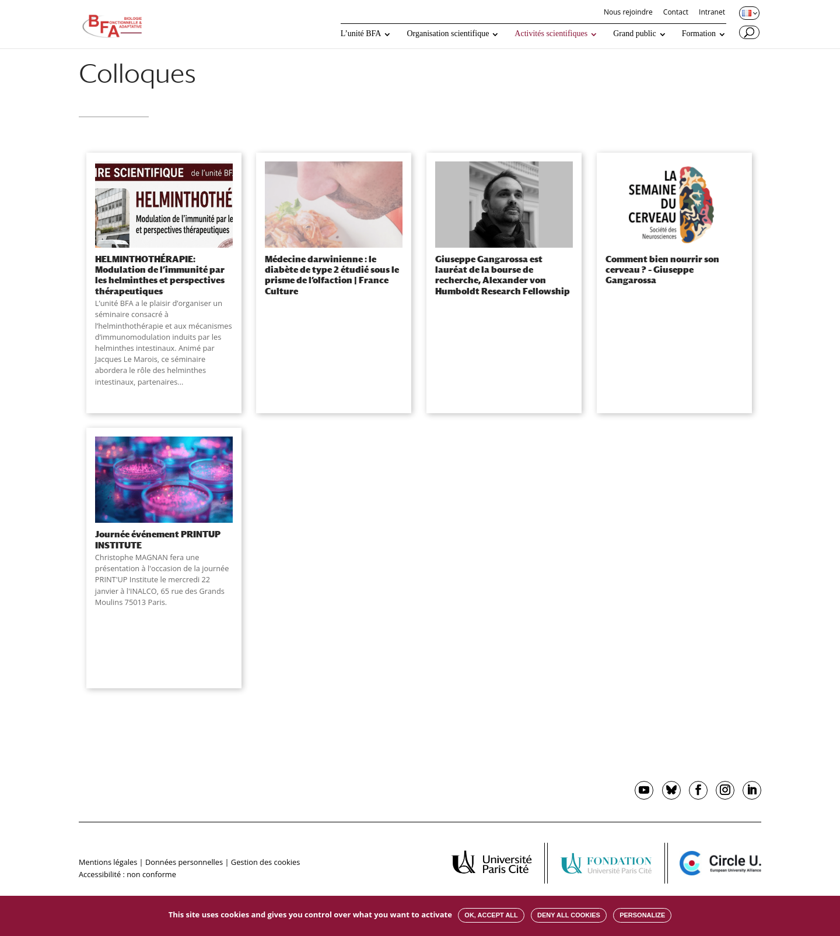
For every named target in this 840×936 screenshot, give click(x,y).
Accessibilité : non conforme (127, 874)
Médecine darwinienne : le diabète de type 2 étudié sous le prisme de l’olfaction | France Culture (332, 275)
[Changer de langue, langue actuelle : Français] (748, 12)
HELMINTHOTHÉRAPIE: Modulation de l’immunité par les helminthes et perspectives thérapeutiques (160, 275)
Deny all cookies (568, 915)
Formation (699, 34)
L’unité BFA (361, 34)
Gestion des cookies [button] (265, 862)
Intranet (712, 13)
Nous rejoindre (628, 13)
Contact (675, 13)
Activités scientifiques (550, 34)
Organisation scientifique (448, 34)
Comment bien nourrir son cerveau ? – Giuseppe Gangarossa (662, 270)
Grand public (634, 34)
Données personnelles (184, 862)
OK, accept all (490, 915)
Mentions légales (108, 862)
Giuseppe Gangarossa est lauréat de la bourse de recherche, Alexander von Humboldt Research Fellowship (502, 275)
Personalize (642, 915)
